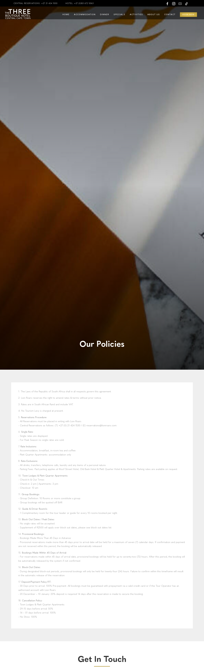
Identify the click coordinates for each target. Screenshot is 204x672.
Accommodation (85, 14)
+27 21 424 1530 (49, 3)
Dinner (104, 14)
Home (65, 14)
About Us (153, 14)
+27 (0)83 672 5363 (84, 3)
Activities (136, 14)
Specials (119, 14)
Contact (169, 14)
